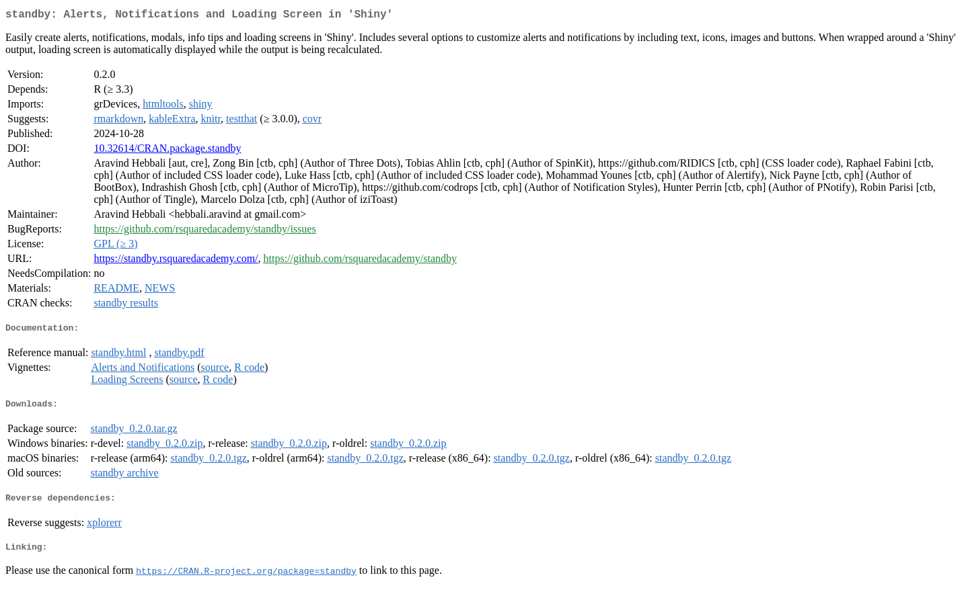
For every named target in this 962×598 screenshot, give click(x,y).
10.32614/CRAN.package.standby (167, 151)
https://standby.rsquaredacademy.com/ (176, 261)
